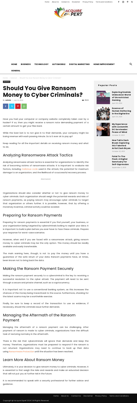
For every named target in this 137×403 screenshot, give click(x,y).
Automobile (58, 64)
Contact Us (65, 2)
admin (8, 100)
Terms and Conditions (104, 2)
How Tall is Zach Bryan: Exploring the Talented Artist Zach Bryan (121, 144)
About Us (55, 2)
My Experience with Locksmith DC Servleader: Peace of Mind (120, 128)
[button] (131, 64)
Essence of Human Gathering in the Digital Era (121, 111)
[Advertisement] (68, 41)
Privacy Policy (88, 2)
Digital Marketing (79, 64)
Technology (41, 64)
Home (47, 2)
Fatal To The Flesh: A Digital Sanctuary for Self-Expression (120, 160)
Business (26, 64)
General (15, 70)
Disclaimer (76, 2)
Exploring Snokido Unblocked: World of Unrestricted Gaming (121, 96)
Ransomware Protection (21, 351)
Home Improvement (104, 64)
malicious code (30, 169)
